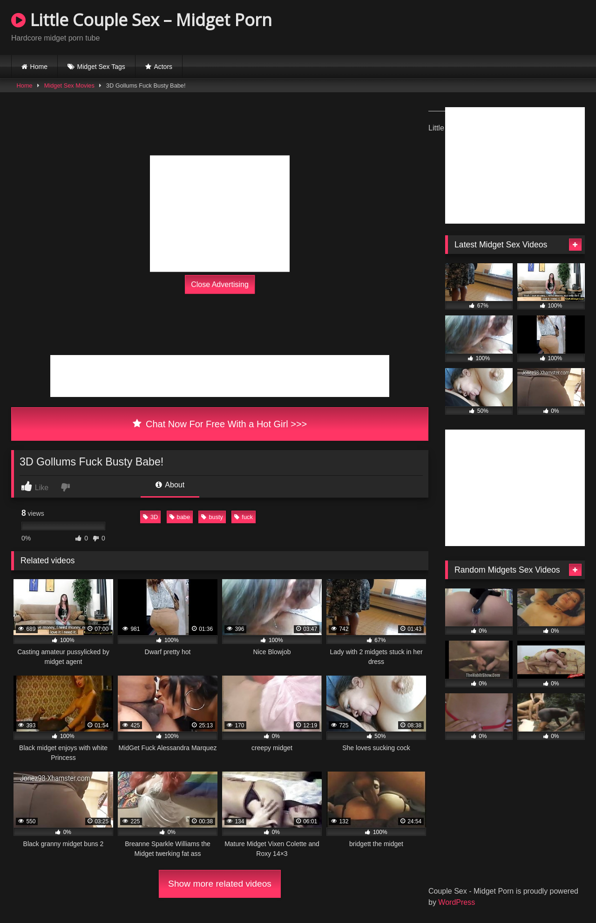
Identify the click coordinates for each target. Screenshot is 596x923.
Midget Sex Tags (101, 66)
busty (212, 516)
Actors (163, 66)
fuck (243, 516)
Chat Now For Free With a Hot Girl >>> (220, 424)
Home (38, 66)
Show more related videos (219, 884)
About (170, 485)
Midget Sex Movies (69, 85)
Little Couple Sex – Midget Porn (141, 19)
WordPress (456, 902)
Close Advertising (220, 284)
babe (179, 516)
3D (150, 516)
